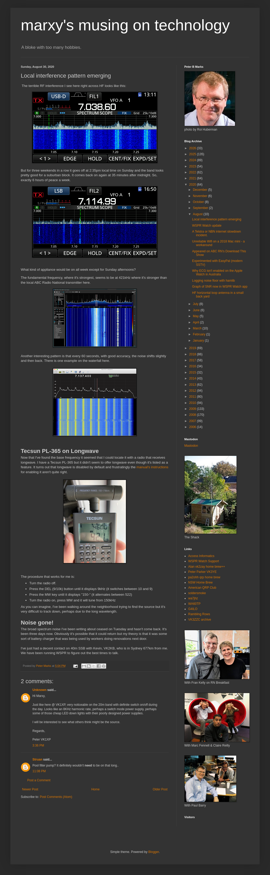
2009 (193, 409)
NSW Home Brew (200, 582)
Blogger (153, 852)
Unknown (39, 690)
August (198, 214)
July (196, 304)
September (201, 208)
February (199, 334)
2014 (193, 378)
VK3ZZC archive (199, 619)
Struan (37, 759)
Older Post (160, 789)
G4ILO (192, 609)
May (196, 316)
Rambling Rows (199, 614)
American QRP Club (202, 587)
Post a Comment (38, 780)
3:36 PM (38, 745)
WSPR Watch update (206, 225)
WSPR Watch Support (203, 561)
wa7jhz (193, 598)
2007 (193, 421)
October (199, 202)
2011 (193, 396)
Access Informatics (201, 556)
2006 (193, 427)
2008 (193, 415)
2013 (193, 384)
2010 (193, 403)
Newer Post (30, 789)
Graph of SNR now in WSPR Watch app (219, 286)
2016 (193, 366)
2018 (193, 354)
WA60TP (194, 604)
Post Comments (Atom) (56, 797)
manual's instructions (152, 467)
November (200, 196)
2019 (193, 348)
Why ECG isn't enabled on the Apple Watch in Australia (217, 272)
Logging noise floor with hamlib (213, 280)
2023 (193, 166)
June (196, 310)
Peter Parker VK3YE (202, 572)
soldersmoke (197, 593)
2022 (193, 172)
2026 (193, 148)
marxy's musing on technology (125, 25)
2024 (193, 160)
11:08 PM (39, 771)
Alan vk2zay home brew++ (206, 566)
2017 (193, 360)
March (198, 328)
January (199, 340)
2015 (193, 372)
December (200, 190)
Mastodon (191, 445)
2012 (193, 390)
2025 (193, 154)
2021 (193, 178)
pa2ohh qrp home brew (204, 577)
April (196, 322)
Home (95, 789)
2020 (193, 184)
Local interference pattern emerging (216, 219)
